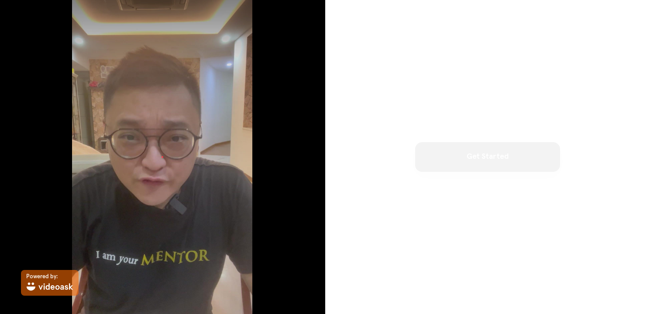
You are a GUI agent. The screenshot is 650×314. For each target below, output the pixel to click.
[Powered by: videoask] (50, 283)
